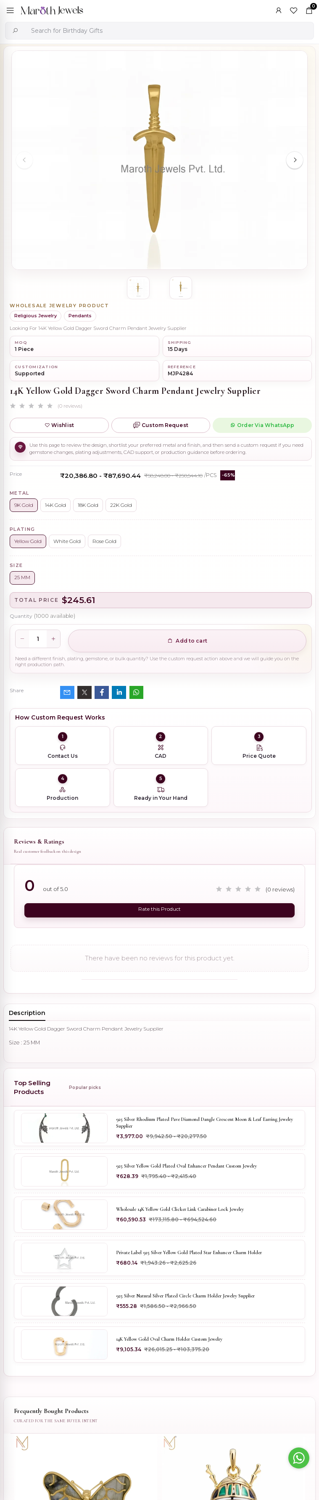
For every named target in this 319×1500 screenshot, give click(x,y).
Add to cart (187, 641)
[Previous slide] (24, 160)
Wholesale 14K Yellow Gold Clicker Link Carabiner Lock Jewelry (180, 1209)
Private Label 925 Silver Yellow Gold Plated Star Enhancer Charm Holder (189, 1252)
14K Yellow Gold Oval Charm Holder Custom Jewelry (169, 1339)
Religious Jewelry (35, 316)
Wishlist (59, 425)
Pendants (80, 316)
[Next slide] (294, 160)
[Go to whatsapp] (298, 1457)
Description (27, 1013)
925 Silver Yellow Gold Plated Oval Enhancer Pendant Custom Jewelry (186, 1166)
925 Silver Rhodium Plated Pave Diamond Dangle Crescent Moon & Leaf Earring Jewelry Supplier (204, 1122)
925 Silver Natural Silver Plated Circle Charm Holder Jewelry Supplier (185, 1296)
